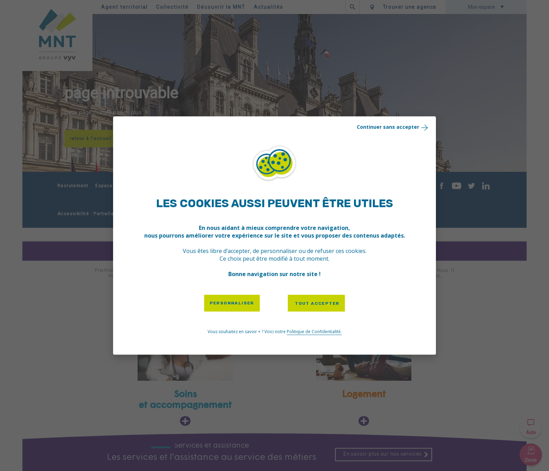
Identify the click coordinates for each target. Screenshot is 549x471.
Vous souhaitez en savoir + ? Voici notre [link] (275, 332)
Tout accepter (316, 303)
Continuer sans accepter (393, 127)
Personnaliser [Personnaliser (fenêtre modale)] (232, 303)
